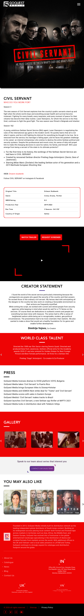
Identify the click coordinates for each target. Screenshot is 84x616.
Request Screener (51, 237)
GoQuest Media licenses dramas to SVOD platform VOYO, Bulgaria (34, 381)
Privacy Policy (47, 607)
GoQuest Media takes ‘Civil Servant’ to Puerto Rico (27, 384)
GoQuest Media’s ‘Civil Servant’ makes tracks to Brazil (28, 397)
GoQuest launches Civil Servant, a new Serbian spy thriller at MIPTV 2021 (37, 401)
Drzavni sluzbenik (16, 174)
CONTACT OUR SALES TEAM (42, 468)
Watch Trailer (29, 237)
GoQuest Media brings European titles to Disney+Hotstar (30, 387)
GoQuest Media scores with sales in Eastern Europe (27, 394)
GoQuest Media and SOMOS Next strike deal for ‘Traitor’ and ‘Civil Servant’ (38, 391)
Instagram (29, 178)
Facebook (40, 178)
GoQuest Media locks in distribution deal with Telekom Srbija (32, 404)
